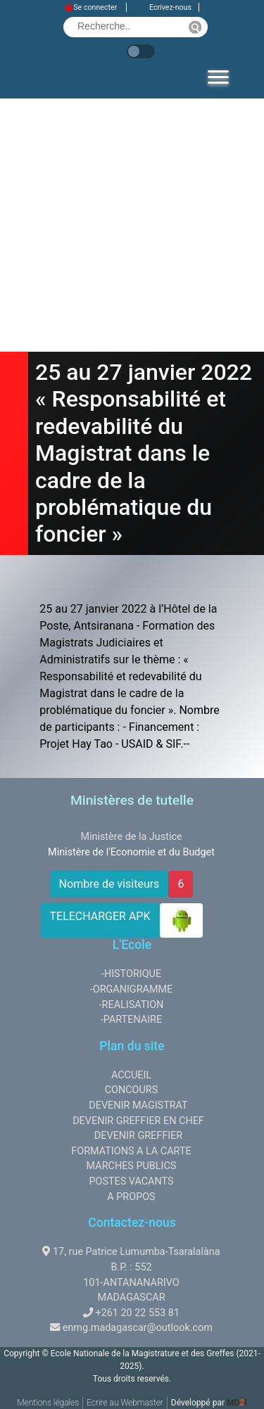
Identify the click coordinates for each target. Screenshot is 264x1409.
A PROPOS (131, 1197)
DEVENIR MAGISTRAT (138, 1105)
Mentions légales (48, 1403)
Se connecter (92, 7)
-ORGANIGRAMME (131, 989)
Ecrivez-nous (170, 7)
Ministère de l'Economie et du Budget (131, 852)
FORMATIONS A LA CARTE (131, 1151)
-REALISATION (131, 1005)
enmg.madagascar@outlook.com (138, 1328)
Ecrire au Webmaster (125, 1403)
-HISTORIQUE (131, 974)
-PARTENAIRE (131, 1020)
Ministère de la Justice (131, 837)
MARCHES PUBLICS (132, 1166)
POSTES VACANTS (131, 1181)
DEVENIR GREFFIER (138, 1136)
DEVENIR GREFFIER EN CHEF (138, 1121)
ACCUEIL (131, 1075)
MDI (237, 1403)
